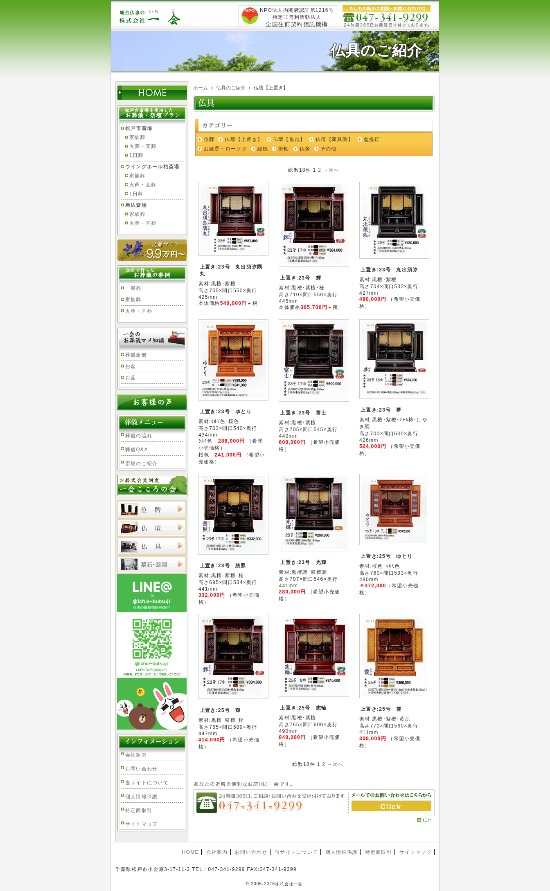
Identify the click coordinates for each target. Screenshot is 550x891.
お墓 (130, 378)
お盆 (130, 366)
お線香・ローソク (225, 149)
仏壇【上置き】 (244, 139)
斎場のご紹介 (141, 463)
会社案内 (136, 755)
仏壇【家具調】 (335, 139)
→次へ (331, 170)
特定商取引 (138, 810)
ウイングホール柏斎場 (152, 167)
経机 (262, 149)
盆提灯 (372, 139)
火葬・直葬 (142, 146)
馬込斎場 (136, 205)
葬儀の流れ (138, 436)
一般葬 (133, 288)
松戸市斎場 (138, 128)
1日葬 (136, 155)
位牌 (209, 139)
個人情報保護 (141, 796)
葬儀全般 (136, 355)
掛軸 (283, 149)
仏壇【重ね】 (289, 139)
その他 (328, 149)
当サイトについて (147, 783)
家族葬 (137, 137)
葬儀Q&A (136, 449)
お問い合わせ (141, 769)
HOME (190, 852)
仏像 (305, 149)
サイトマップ (141, 824)
